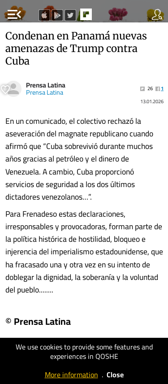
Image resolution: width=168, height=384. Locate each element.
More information (71, 374)
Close (115, 374)
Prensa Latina (45, 85)
